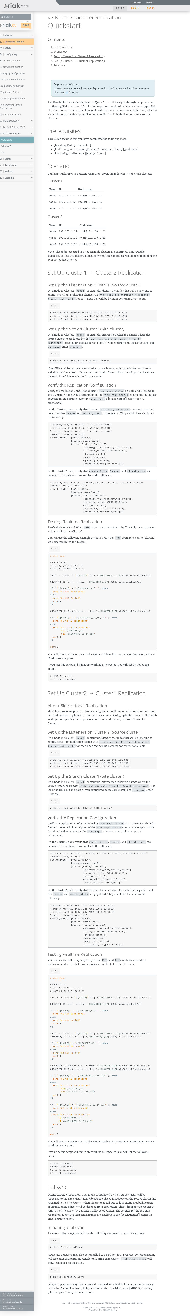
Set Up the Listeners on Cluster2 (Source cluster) (94, 732)
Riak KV (120, 8)
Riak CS (150, 8)
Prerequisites (62, 47)
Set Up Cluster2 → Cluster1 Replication (78, 61)
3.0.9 (31, 25)
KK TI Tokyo (111, 1310)
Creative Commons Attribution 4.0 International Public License (115, 1303)
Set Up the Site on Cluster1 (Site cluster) (86, 776)
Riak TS (135, 8)
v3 (67, 92)
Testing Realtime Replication (75, 521)
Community (135, 2)
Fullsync (59, 65)
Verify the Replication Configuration (82, 385)
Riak (13, 25)
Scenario (59, 51)
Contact (150, 2)
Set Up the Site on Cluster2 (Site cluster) (86, 329)
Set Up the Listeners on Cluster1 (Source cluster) (94, 285)
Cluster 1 (55, 180)
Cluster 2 (55, 216)
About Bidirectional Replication (77, 705)
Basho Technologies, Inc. (111, 1308)
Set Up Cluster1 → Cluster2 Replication (78, 56)
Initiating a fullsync (66, 1227)
